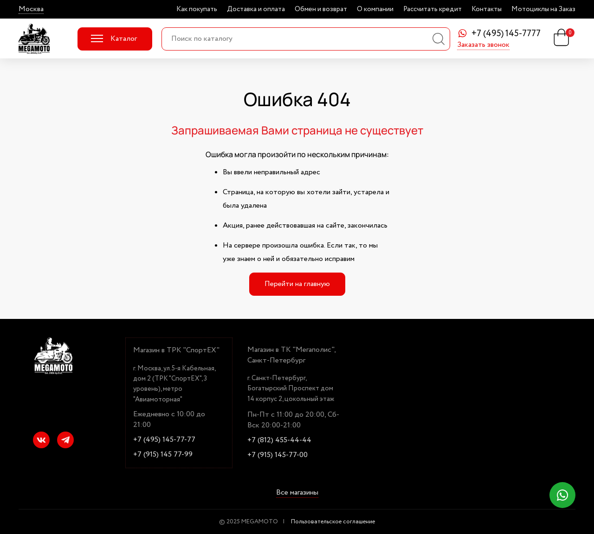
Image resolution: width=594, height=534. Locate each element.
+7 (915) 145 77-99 (163, 455)
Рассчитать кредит (432, 9)
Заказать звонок (483, 45)
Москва (31, 9)
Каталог (114, 38)
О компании (375, 9)
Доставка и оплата (256, 9)
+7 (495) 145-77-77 (164, 440)
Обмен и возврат (321, 9)
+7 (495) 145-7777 (506, 34)
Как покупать (196, 9)
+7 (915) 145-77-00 (277, 455)
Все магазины (297, 493)
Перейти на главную (297, 284)
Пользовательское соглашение (333, 521)
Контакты (486, 9)
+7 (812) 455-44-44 (279, 440)
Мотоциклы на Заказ (543, 9)
